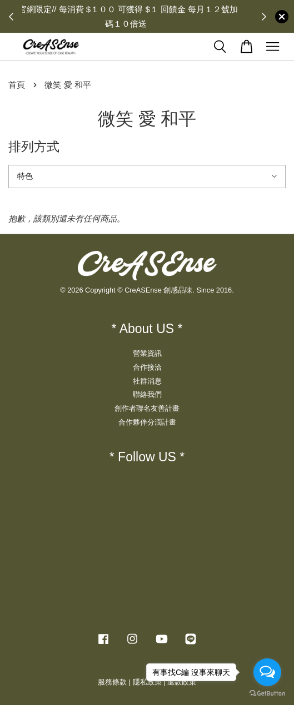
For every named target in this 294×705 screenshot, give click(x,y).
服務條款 (112, 682)
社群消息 (147, 381)
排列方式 (33, 146)
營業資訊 (147, 353)
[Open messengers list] (267, 672)
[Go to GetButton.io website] (267, 693)
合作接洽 (147, 367)
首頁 (16, 84)
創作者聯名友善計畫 (147, 408)
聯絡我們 (147, 394)
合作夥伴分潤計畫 (147, 422)
